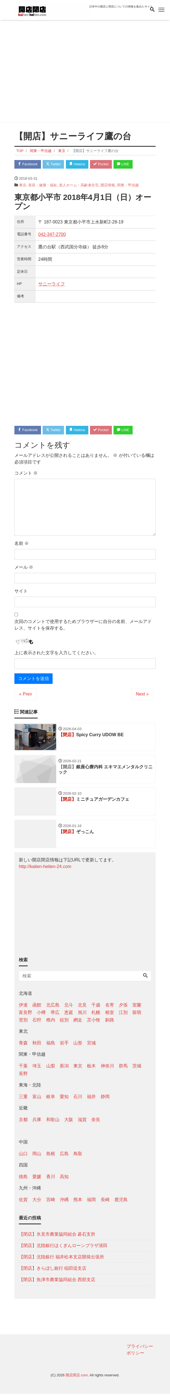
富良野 (25, 1014)
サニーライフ (51, 284)
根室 (109, 1014)
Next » (142, 694)
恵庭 (68, 1014)
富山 (36, 1098)
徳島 (23, 1178)
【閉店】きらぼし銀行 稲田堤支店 (52, 1270)
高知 (64, 1178)
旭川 (82, 1014)
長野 (23, 1075)
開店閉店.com (77, 1377)
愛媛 (36, 1178)
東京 (22, 185)
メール (23, 568)
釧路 (109, 1022)
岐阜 (50, 1098)
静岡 (105, 1098)
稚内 (50, 1022)
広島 (64, 1155)
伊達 (23, 1006)
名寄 (109, 1006)
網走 (77, 1022)
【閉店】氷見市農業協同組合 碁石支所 (57, 1236)
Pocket (104, 164)
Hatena (80, 164)
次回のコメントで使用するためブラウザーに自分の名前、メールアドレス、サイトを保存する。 (83, 625)
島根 (50, 1155)
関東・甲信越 (128, 185)
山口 (23, 1155)
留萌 (136, 1014)
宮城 (91, 1045)
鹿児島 (121, 1201)
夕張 (123, 1006)
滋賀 (82, 1121)
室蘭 (136, 1006)
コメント (26, 474)
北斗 (68, 1006)
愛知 (64, 1098)
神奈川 (107, 1068)
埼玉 (36, 1068)
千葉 (23, 1068)
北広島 (53, 1006)
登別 (23, 1022)
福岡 (91, 1201)
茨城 (136, 1068)
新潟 (64, 1068)
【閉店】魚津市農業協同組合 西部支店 (57, 1281)
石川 (77, 1098)
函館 (36, 1006)
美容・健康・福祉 (42, 185)
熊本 (77, 1201)
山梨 (50, 1068)
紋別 (64, 1022)
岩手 (64, 1045)
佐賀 (23, 1201)
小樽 (41, 1014)
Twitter (55, 164)
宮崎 (50, 1201)
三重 (23, 1098)
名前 (21, 544)
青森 (23, 1045)
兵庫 (36, 1121)
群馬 (123, 1068)
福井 (91, 1098)
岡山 (36, 1155)
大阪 (68, 1121)
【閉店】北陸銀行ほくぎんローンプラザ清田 (63, 1247)
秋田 (36, 1045)
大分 (36, 1201)
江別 (123, 1014)
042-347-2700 (52, 234)
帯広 (55, 1014)
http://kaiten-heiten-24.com (45, 868)
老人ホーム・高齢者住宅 (79, 185)
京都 (23, 1121)
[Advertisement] (85, 72)
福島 (50, 1045)
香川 (50, 1178)
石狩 (36, 1022)
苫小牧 (93, 1022)
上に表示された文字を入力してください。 (56, 653)
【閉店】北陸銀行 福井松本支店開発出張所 (61, 1258)
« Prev (25, 694)
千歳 (95, 1006)
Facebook (28, 164)
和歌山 (53, 1121)
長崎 (105, 1201)
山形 (77, 1045)
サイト (21, 591)
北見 (82, 1006)
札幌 (95, 1014)
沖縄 (64, 1201)
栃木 (91, 1068)
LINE (128, 164)
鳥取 (77, 1155)
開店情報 (108, 185)
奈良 (95, 1121)
